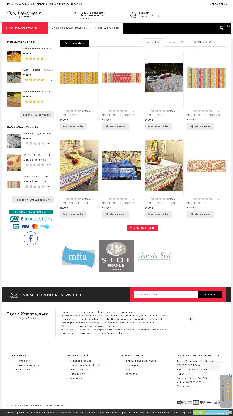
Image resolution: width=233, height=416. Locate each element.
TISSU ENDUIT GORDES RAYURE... (38, 176)
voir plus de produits (142, 228)
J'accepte (198, 412)
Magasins (76, 378)
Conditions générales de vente (89, 365)
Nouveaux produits (27, 365)
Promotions (23, 360)
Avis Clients (223, 391)
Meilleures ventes (27, 369)
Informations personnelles (141, 360)
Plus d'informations (217, 413)
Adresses (131, 373)
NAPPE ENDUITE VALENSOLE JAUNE (38, 91)
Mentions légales (81, 360)
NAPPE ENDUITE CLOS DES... (38, 48)
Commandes (132, 365)
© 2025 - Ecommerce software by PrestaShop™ (36, 405)
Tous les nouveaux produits (33, 199)
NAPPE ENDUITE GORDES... (119, 115)
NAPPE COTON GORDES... (76, 203)
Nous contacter (80, 369)
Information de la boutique (198, 355)
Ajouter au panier (73, 126)
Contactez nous (186, 386)
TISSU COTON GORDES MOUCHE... (38, 154)
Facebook (190, 318)
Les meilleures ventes (37, 114)
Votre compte (132, 355)
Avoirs (129, 369)
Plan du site (77, 373)
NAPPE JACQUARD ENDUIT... (38, 133)
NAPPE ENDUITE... (71, 115)
